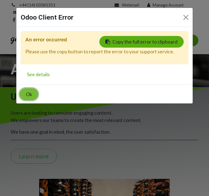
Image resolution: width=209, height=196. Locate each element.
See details (38, 74)
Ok (29, 94)
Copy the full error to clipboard (141, 42)
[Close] (185, 17)
